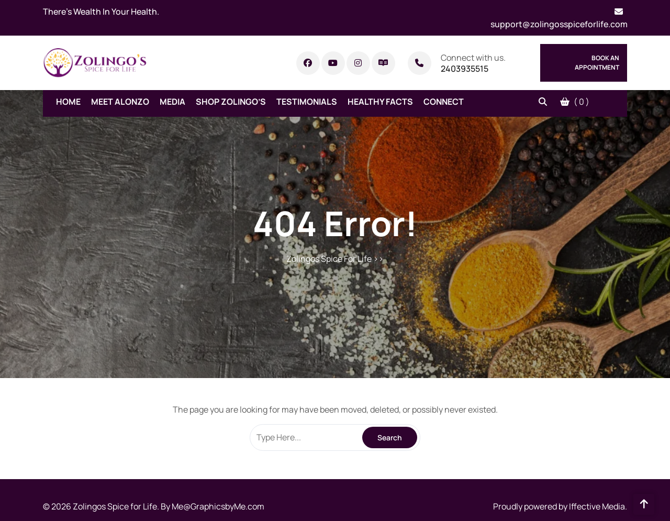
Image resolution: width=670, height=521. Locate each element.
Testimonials (306, 101)
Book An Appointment (597, 62)
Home (68, 101)
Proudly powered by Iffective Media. (560, 506)
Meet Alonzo (120, 101)
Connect (443, 101)
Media (172, 101)
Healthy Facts (380, 101)
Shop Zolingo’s (231, 101)
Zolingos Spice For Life (329, 258)
